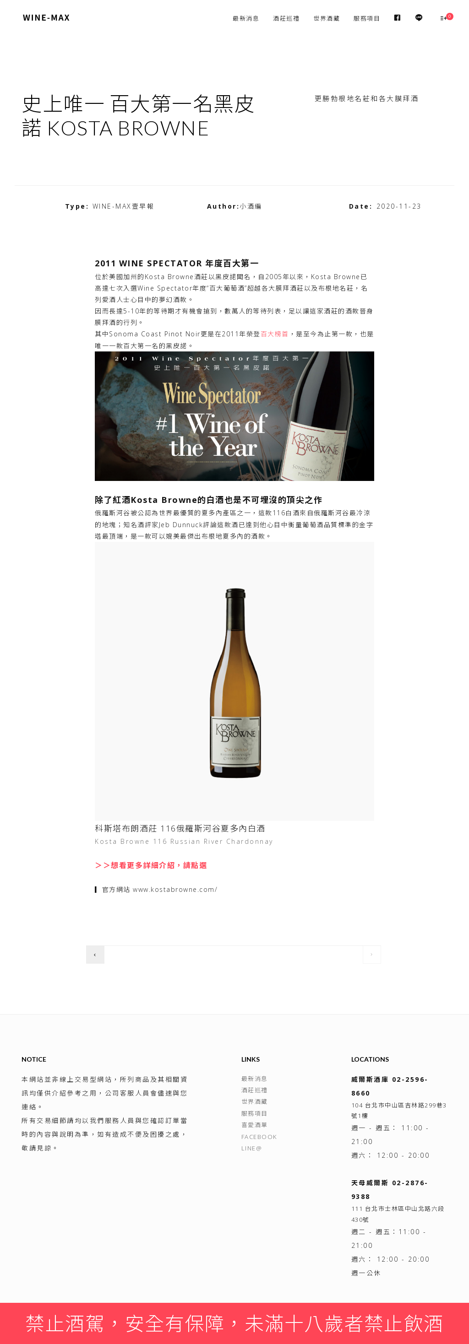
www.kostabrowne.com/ (175, 889)
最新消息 (246, 18)
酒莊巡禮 (286, 18)
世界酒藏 (326, 18)
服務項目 (367, 18)
